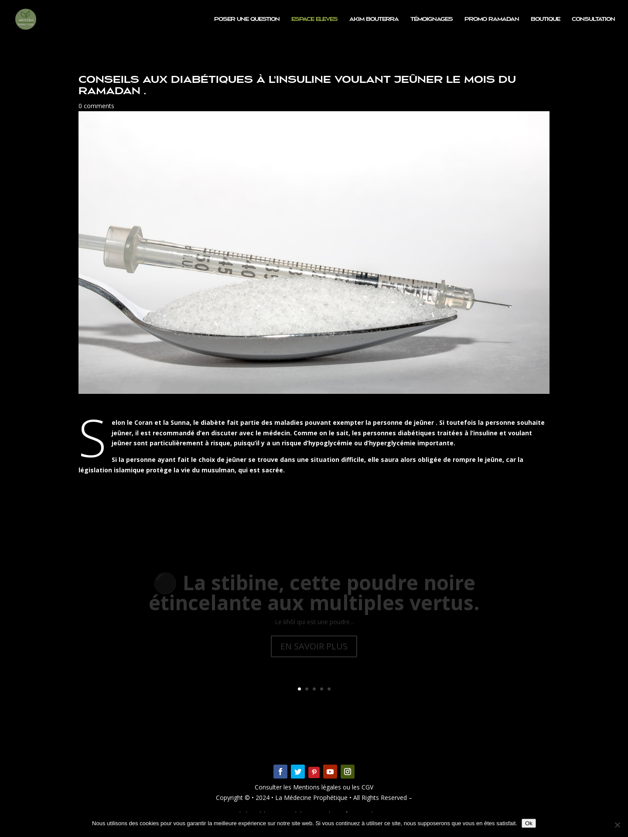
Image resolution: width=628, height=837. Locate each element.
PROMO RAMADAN (491, 19)
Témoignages (431, 19)
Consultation (593, 19)
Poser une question (247, 19)
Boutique (545, 19)
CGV (366, 787)
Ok (528, 823)
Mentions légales (318, 787)
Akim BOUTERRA (374, 19)
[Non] (617, 824)
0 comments (96, 106)
